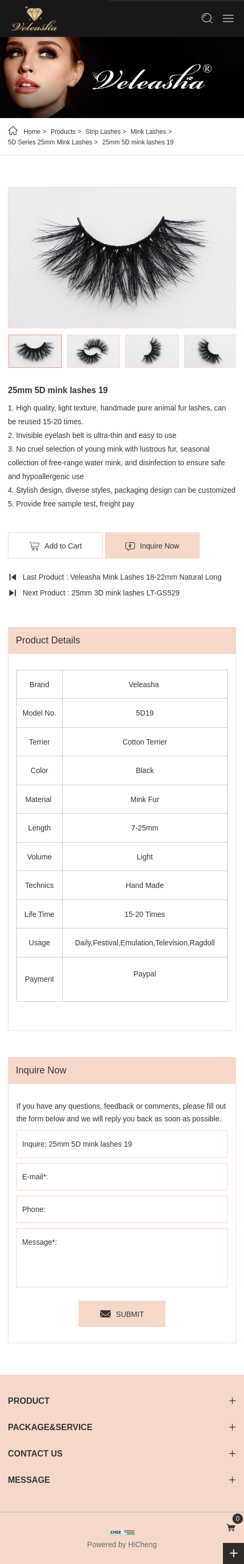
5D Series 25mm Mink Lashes (50, 142)
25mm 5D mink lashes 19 (137, 142)
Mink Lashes (148, 131)
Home (32, 131)
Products (63, 131)
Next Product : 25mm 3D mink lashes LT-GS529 (101, 593)
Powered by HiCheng (122, 1544)
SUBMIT (130, 1314)
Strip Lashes (103, 131)
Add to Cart (63, 546)
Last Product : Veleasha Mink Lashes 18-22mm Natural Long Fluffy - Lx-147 (114, 579)
